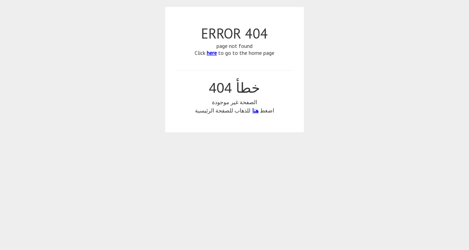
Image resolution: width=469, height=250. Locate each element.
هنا (255, 111)
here (212, 52)
